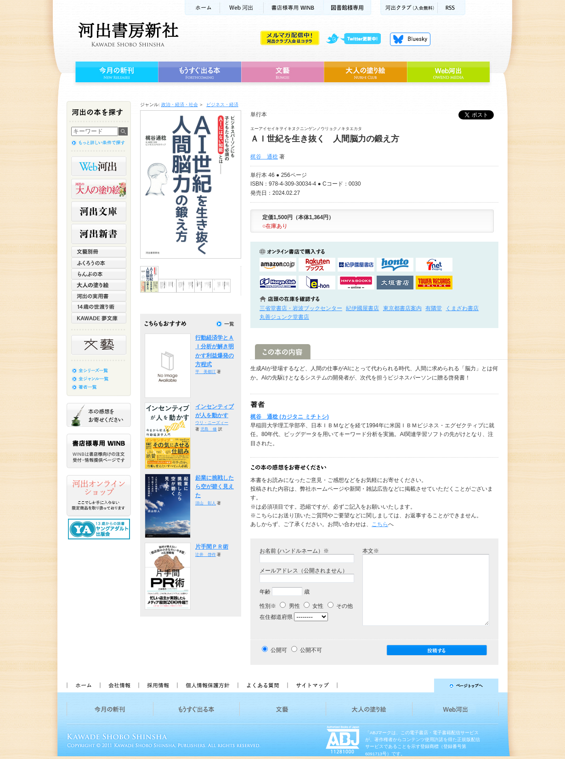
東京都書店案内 (402, 308)
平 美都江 (205, 371)
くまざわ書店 (462, 308)
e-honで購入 (317, 282)
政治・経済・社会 (179, 104)
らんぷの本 (98, 273)
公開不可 (311, 650)
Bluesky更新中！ (410, 39)
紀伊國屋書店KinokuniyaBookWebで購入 (356, 265)
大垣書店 (395, 282)
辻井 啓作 (205, 554)
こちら (380, 524)
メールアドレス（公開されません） (304, 570)
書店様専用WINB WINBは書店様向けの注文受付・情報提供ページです (99, 451)
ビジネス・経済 (222, 104)
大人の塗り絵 (365, 72)
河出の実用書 (98, 295)
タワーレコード (434, 282)
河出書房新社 (127, 34)
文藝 (282, 72)
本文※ (370, 551)
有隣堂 (433, 308)
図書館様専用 (347, 7)
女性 (313, 606)
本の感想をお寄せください (99, 415)
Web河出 (242, 7)
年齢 (265, 592)
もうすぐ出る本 (199, 72)
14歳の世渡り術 (98, 306)
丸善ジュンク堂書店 (284, 317)
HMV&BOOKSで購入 (356, 282)
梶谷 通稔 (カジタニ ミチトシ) (289, 416)
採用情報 (157, 685)
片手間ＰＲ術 (211, 547)
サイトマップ (312, 685)
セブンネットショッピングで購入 (434, 265)
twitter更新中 (357, 39)
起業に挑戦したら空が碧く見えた (214, 487)
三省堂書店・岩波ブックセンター (301, 308)
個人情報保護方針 (207, 685)
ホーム (202, 7)
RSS (451, 7)
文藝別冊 (98, 251)
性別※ (268, 606)
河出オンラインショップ (99, 495)
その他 (340, 606)
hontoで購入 (395, 265)
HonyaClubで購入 (278, 282)
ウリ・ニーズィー (211, 422)
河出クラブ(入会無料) (409, 7)
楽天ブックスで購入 (317, 265)
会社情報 (119, 685)
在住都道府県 (276, 617)
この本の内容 (283, 351)
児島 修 (208, 429)
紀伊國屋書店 (362, 308)
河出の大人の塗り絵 (98, 189)
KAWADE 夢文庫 (98, 317)
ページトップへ (421, 685)
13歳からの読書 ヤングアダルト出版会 (100, 529)
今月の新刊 (115, 72)
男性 (289, 606)
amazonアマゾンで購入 (278, 265)
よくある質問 (262, 685)
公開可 (279, 650)
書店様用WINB (294, 7)
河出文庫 (98, 211)
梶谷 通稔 (264, 156)
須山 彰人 (205, 503)
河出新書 (98, 234)
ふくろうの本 (98, 262)
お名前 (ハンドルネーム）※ (294, 551)
